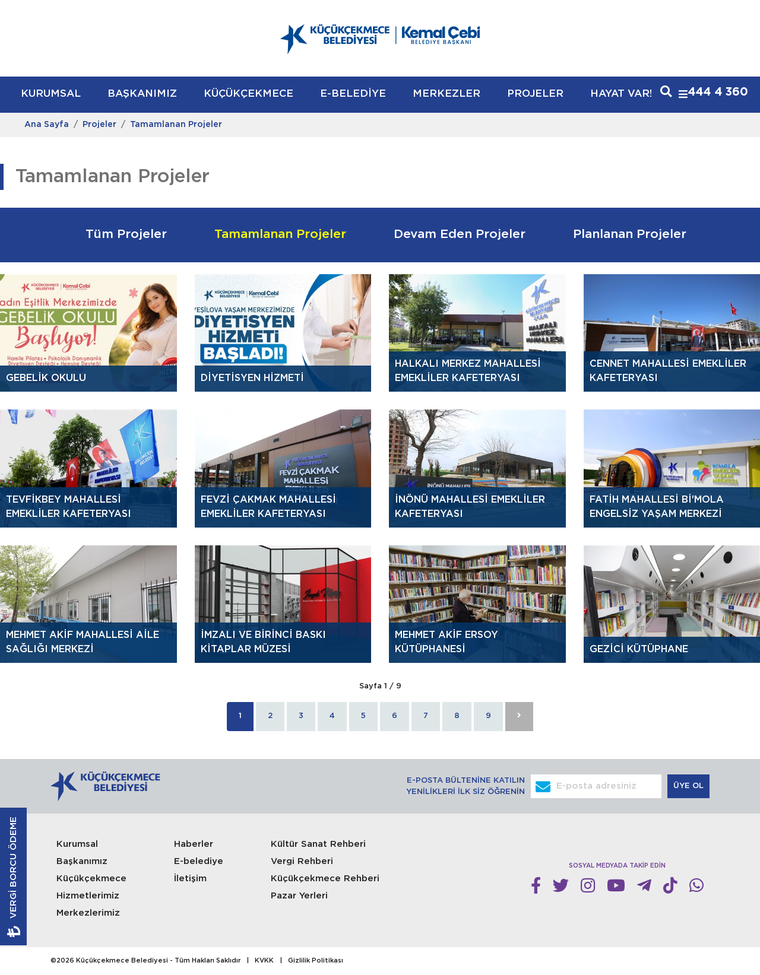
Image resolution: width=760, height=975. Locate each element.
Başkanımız (81, 861)
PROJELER (535, 94)
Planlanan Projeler (629, 234)
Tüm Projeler (126, 234)
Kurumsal (77, 844)
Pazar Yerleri (299, 896)
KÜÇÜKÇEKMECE (248, 94)
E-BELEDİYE (353, 94)
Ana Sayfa (46, 124)
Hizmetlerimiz (87, 896)
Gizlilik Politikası (315, 961)
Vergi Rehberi (302, 861)
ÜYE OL (689, 786)
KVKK (264, 961)
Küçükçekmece (91, 878)
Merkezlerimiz (88, 913)
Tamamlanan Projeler (176, 124)
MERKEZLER (446, 94)
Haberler (193, 844)
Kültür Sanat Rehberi (318, 844)
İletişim (190, 878)
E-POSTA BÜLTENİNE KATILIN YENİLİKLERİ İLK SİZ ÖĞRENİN (465, 786)
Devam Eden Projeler (459, 234)
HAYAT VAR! (621, 94)
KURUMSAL (51, 94)
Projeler (99, 124)
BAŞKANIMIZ (142, 94)
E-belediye (198, 861)
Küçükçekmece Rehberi (325, 878)
